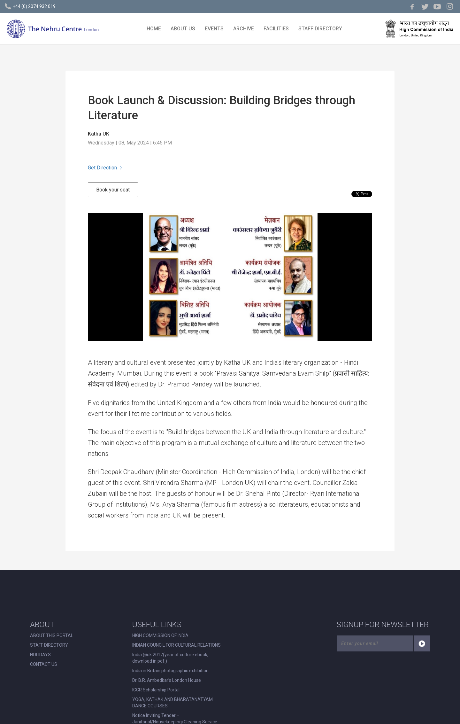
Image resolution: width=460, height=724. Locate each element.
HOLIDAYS (40, 654)
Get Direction (105, 168)
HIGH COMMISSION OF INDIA (160, 635)
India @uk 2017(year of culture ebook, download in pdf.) (170, 658)
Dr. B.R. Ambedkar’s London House (166, 680)
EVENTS (214, 29)
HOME (154, 29)
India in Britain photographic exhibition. (171, 670)
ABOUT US (183, 29)
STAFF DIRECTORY (320, 29)
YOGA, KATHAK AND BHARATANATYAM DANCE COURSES (172, 702)
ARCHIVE (243, 29)
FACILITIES (276, 29)
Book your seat (113, 190)
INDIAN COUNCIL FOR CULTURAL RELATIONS (176, 645)
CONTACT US (43, 664)
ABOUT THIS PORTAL (51, 635)
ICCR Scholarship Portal (156, 689)
